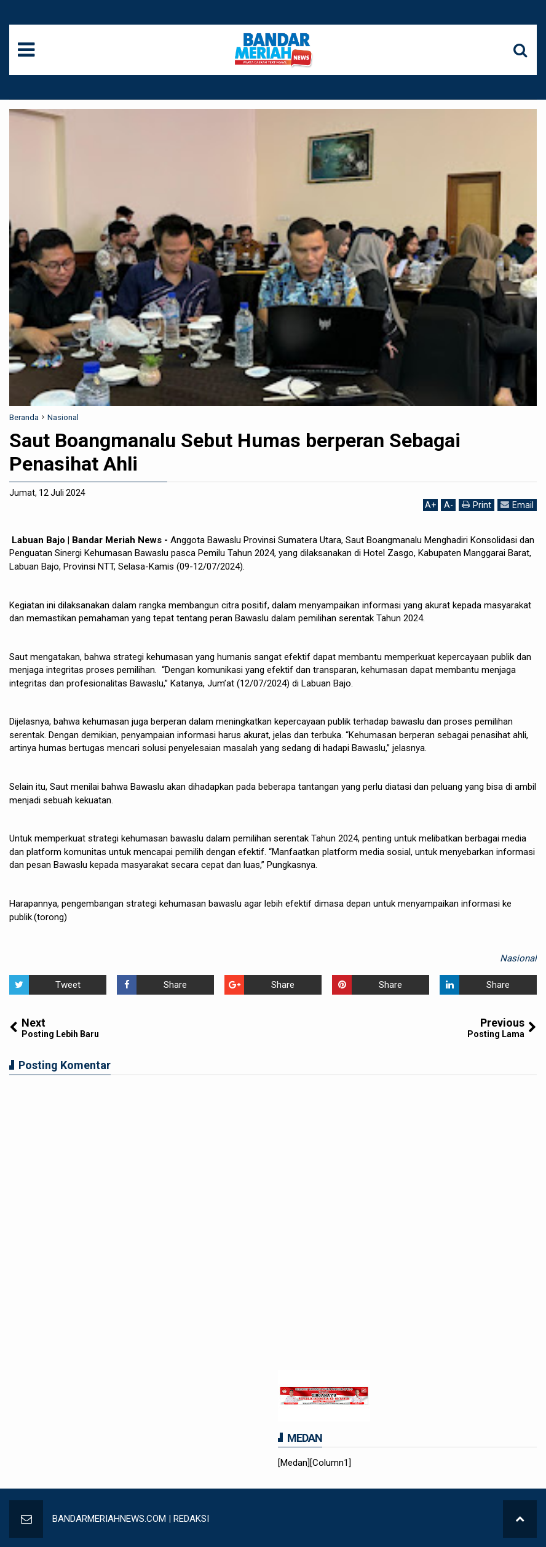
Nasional (518, 958)
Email (517, 505)
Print (476, 505)
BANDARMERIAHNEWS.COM (109, 1518)
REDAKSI (191, 1518)
